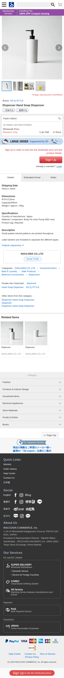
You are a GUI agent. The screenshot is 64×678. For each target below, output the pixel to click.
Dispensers (34, 274)
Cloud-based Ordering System (24, 582)
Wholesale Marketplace (21, 566)
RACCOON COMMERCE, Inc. (20, 527)
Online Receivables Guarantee (25, 627)
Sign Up (50, 160)
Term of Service (47, 654)
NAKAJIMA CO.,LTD (32, 253)
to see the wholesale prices (32, 673)
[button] (5, 47)
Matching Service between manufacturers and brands (34, 592)
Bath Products (29, 271)
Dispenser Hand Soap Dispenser (18, 299)
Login (59, 166)
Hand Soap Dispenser (13, 287)
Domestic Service (20, 571)
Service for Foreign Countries (25, 575)
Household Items (48, 268)
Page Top (51, 435)
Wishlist (7, 464)
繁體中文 (23, 110)
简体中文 (9, 110)
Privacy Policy (32, 657)
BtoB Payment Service (21, 610)
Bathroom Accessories (13, 274)
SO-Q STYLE (17, 100)
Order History (10, 469)
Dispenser (7, 303)
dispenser (31, 283)
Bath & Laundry (10, 271)
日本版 (6, 482)
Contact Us (9, 478)
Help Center (9, 473)
